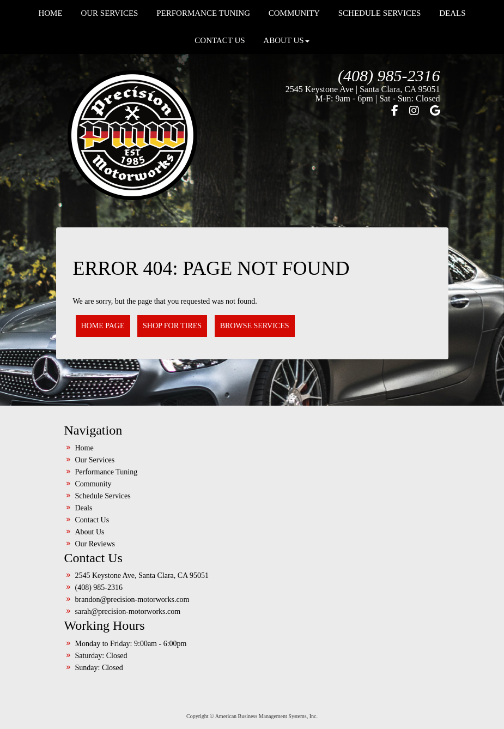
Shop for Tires (172, 326)
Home (84, 448)
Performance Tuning (106, 472)
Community (93, 484)
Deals (84, 508)
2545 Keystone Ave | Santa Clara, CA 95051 (363, 89)
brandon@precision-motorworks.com (132, 599)
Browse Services (254, 326)
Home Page (103, 326)
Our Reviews (95, 544)
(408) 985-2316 (389, 76)
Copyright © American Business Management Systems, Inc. (252, 716)
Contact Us (220, 40)
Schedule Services (103, 496)
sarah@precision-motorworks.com (128, 611)
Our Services (95, 460)
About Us (286, 40)
